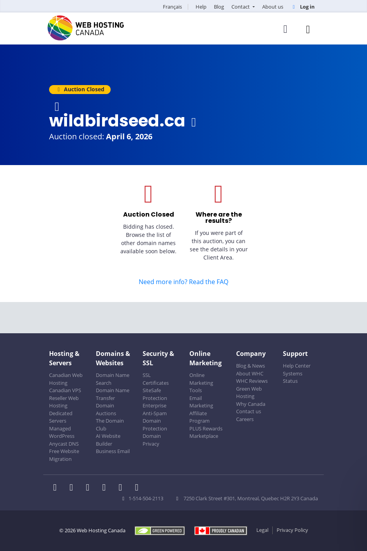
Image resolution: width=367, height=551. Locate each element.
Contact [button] (241, 6)
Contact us (248, 411)
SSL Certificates (156, 378)
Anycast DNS (64, 443)
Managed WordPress (61, 432)
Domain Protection (155, 424)
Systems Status (292, 377)
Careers (245, 419)
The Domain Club (110, 424)
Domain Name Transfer (112, 394)
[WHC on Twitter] (73, 488)
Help (201, 6)
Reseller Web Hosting (64, 402)
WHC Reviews (252, 380)
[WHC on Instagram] (106, 488)
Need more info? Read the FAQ (183, 281)
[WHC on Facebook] (57, 488)
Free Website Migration (64, 455)
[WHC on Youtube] (123, 488)
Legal (262, 529)
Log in (303, 6)
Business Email (113, 451)
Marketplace (203, 435)
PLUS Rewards (205, 428)
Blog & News (250, 365)
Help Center (297, 365)
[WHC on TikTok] (138, 488)
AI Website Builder (108, 439)
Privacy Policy (292, 529)
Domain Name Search (112, 378)
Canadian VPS (65, 390)
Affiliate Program (199, 417)
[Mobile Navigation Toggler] (308, 29)
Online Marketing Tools (201, 382)
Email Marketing (201, 402)
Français (172, 6)
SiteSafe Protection (155, 394)
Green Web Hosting (249, 392)
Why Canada (250, 403)
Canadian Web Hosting (66, 378)
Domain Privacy (152, 439)
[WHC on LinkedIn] (90, 488)
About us (272, 6)
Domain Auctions (106, 409)
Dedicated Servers (60, 417)
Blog (219, 6)
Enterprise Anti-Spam (155, 409)
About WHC (249, 373)
